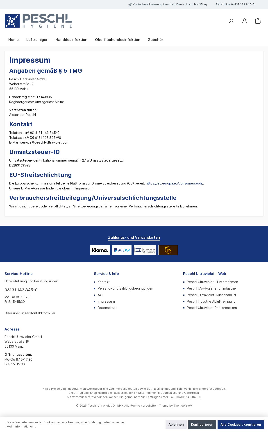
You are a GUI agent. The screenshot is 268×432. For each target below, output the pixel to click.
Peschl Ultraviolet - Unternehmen (212, 282)
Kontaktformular (42, 313)
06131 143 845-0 (242, 4)
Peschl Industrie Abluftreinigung (211, 301)
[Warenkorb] (257, 20)
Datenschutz (107, 308)
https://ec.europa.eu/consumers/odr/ (174, 183)
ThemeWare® (183, 405)
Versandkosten (126, 388)
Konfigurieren (202, 424)
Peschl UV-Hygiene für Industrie (211, 288)
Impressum (106, 301)
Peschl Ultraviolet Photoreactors (212, 308)
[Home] (14, 39)
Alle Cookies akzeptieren (240, 424)
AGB (101, 295)
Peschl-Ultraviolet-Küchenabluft (211, 295)
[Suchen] (230, 20)
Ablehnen (176, 424)
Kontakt (104, 282)
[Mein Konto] (244, 20)
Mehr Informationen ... (21, 426)
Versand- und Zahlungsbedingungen (125, 288)
